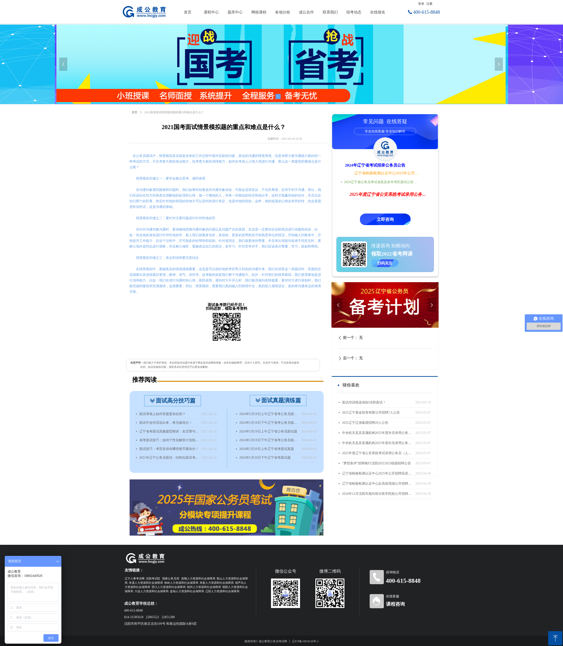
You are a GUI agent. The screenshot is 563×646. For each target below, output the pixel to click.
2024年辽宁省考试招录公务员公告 (375, 165)
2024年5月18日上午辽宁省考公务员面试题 (269, 414)
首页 (134, 112)
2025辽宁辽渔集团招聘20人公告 (365, 422)
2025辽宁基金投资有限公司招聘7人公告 (371, 412)
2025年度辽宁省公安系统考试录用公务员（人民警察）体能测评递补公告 (377, 453)
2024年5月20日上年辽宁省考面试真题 (266, 449)
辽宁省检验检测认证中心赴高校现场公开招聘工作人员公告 (377, 483)
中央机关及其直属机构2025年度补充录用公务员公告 (377, 443)
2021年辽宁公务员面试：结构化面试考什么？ (169, 457)
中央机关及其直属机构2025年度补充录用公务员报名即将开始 (377, 433)
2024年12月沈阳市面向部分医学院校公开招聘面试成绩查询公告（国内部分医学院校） (377, 493)
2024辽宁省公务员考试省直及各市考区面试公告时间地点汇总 (382, 182)
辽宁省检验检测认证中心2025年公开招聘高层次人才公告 (386, 173)
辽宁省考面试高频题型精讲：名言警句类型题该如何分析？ (169, 431)
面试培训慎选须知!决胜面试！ (364, 402)
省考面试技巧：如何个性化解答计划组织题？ (169, 440)
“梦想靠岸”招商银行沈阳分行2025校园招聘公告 (376, 463)
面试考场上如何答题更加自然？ (162, 414)
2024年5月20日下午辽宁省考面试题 (265, 457)
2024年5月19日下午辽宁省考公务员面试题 (269, 440)
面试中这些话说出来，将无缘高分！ (165, 422)
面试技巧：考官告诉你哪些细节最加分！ (169, 449)
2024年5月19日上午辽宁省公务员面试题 (268, 431)
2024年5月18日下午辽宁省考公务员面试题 (269, 422)
